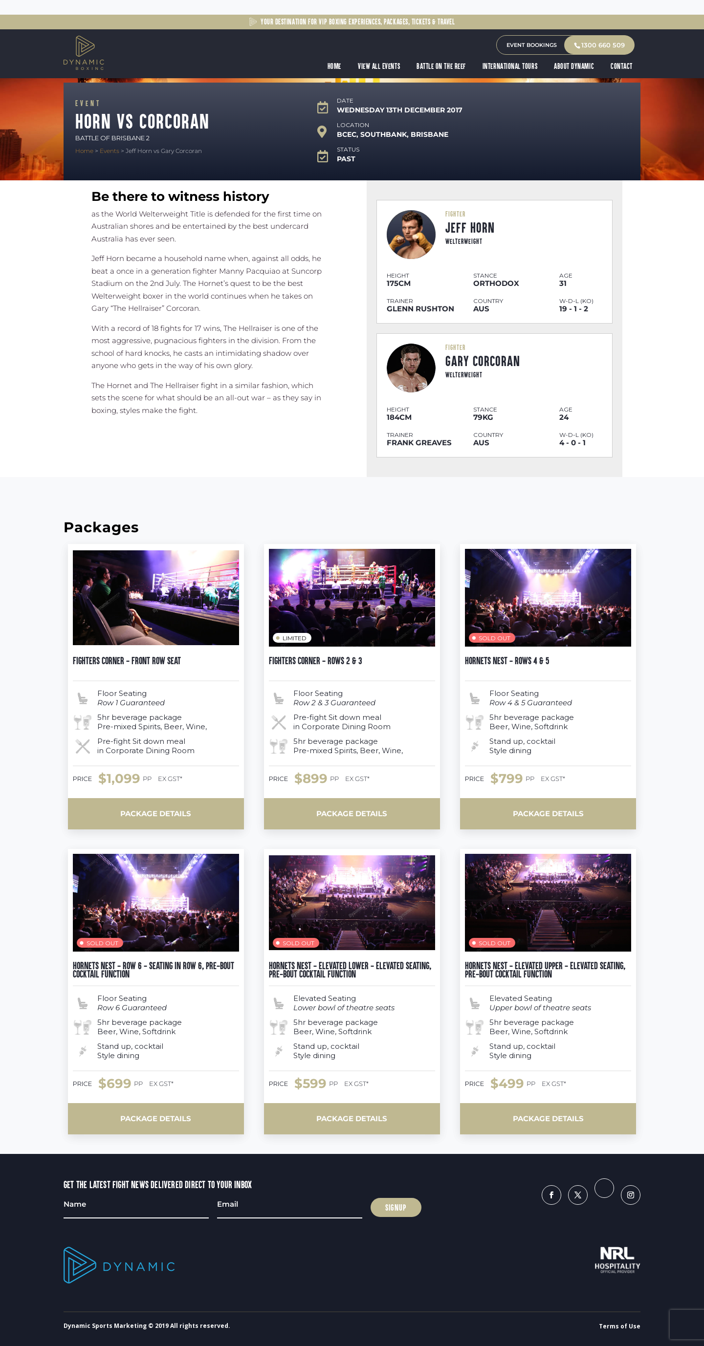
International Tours (510, 66)
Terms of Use (619, 1326)
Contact (622, 66)
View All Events (379, 66)
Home (335, 66)
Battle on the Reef (441, 66)
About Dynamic (574, 66)
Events (109, 150)
